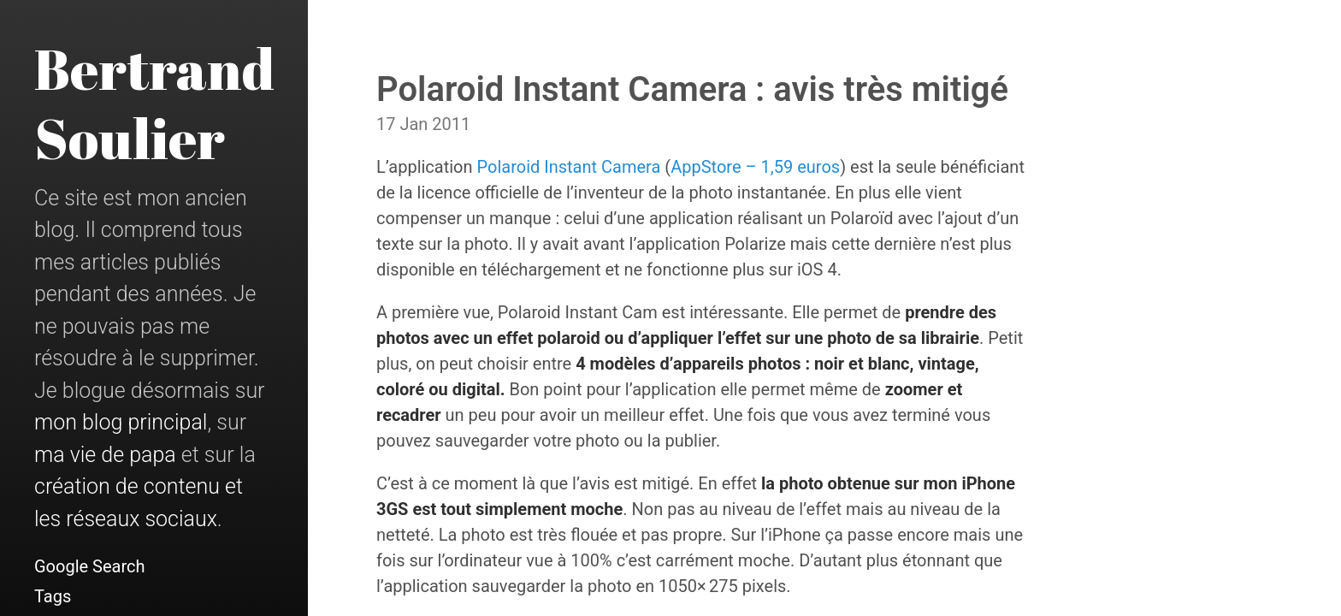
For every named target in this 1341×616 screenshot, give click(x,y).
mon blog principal (120, 422)
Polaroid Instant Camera (569, 167)
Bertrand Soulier (154, 103)
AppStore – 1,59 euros (755, 167)
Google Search (89, 566)
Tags (52, 596)
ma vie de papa (105, 454)
